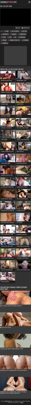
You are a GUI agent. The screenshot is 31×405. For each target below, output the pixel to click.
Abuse (22, 402)
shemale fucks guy (14, 40)
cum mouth (5, 34)
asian (6, 31)
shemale (4, 40)
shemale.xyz (8, 2)
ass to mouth (14, 31)
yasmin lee (4, 43)
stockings (25, 40)
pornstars (21, 37)
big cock (24, 31)
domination (22, 34)
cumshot (13, 34)
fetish (3, 37)
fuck (9, 37)
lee (14, 37)
